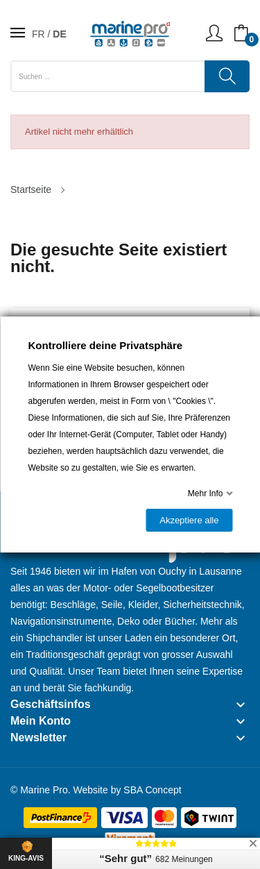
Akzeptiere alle (188, 520)
